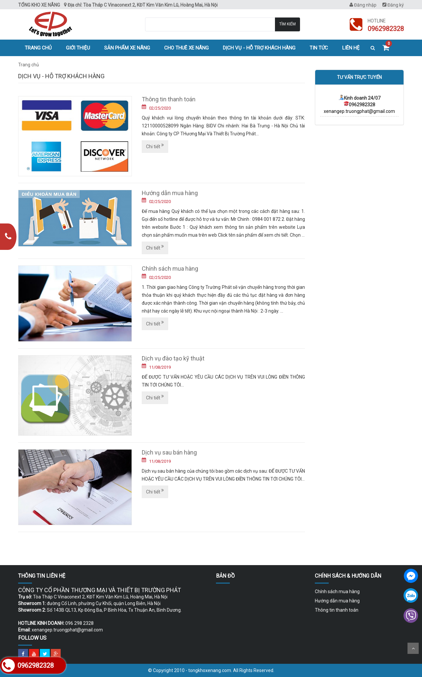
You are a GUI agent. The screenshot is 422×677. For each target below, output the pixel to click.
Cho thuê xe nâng (186, 48)
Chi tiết (155, 146)
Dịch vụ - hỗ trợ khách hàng (259, 48)
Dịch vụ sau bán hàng (169, 452)
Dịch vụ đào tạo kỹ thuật (173, 358)
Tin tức (319, 48)
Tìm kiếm (287, 24)
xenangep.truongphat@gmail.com (359, 111)
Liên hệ (351, 48)
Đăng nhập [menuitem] (363, 5)
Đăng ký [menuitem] (393, 5)
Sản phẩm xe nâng (127, 48)
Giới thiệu (78, 48)
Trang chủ (38, 48)
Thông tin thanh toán (169, 99)
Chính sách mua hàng (170, 268)
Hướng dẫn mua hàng (170, 192)
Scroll (413, 648)
